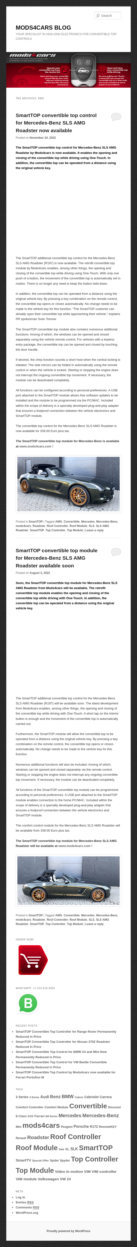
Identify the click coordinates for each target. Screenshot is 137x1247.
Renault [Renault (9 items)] (21, 1138)
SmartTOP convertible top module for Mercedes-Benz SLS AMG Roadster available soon (56, 558)
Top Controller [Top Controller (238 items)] (94, 1159)
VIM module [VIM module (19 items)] (26, 1179)
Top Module (75, 530)
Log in (20, 1197)
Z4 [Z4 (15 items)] (69, 1179)
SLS (91, 526)
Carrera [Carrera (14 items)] (106, 1097)
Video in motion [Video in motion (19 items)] (69, 1171)
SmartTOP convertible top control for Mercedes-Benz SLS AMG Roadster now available (56, 122)
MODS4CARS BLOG (43, 27)
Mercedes (88, 521)
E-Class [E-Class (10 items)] (21, 1116)
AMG (58, 521)
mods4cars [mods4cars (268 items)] (41, 1125)
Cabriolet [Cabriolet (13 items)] (91, 1097)
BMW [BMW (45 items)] (68, 1096)
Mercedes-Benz (106, 521)
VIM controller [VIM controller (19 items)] (104, 1171)
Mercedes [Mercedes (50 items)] (70, 1115)
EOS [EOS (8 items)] (31, 1116)
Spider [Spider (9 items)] (54, 1160)
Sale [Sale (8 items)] (61, 1149)
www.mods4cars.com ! (36, 446)
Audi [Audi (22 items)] (44, 1097)
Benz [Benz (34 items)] (55, 1096)
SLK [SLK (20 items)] (74, 1149)
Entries (25, 1202)
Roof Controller (57, 526)
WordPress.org (27, 1212)
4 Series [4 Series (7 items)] (34, 1097)
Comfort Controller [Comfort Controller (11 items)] (29, 1107)
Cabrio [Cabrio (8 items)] (79, 1097)
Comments (27, 1207)
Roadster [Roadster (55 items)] (38, 1137)
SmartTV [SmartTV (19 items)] (23, 1160)
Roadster (39, 526)
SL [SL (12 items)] (67, 1149)
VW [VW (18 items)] (63, 1179)
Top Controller (55, 530)
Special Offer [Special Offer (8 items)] (40, 1160)
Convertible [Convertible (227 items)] (88, 1106)
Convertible (72, 521)
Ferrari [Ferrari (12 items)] (39, 1116)
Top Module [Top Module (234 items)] (35, 1170)
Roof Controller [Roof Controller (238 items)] (75, 1137)
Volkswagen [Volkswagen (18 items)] (48, 1179)
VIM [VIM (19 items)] (87, 1171)
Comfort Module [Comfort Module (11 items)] (56, 1107)
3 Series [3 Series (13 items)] (22, 1097)
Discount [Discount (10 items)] (114, 1107)
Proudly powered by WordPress (68, 1231)
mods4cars (23, 526)
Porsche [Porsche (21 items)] (81, 1126)
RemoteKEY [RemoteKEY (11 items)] (108, 1127)
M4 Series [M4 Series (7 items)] (52, 1116)
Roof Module (78, 526)
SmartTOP (36, 521)
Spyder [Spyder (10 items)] (65, 1160)
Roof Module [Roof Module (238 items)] (37, 1148)
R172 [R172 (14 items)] (94, 1127)
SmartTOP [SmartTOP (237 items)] (96, 1148)
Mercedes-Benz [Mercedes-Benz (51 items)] (100, 1115)
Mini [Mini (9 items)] (18, 1127)
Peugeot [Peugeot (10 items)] (67, 1127)
